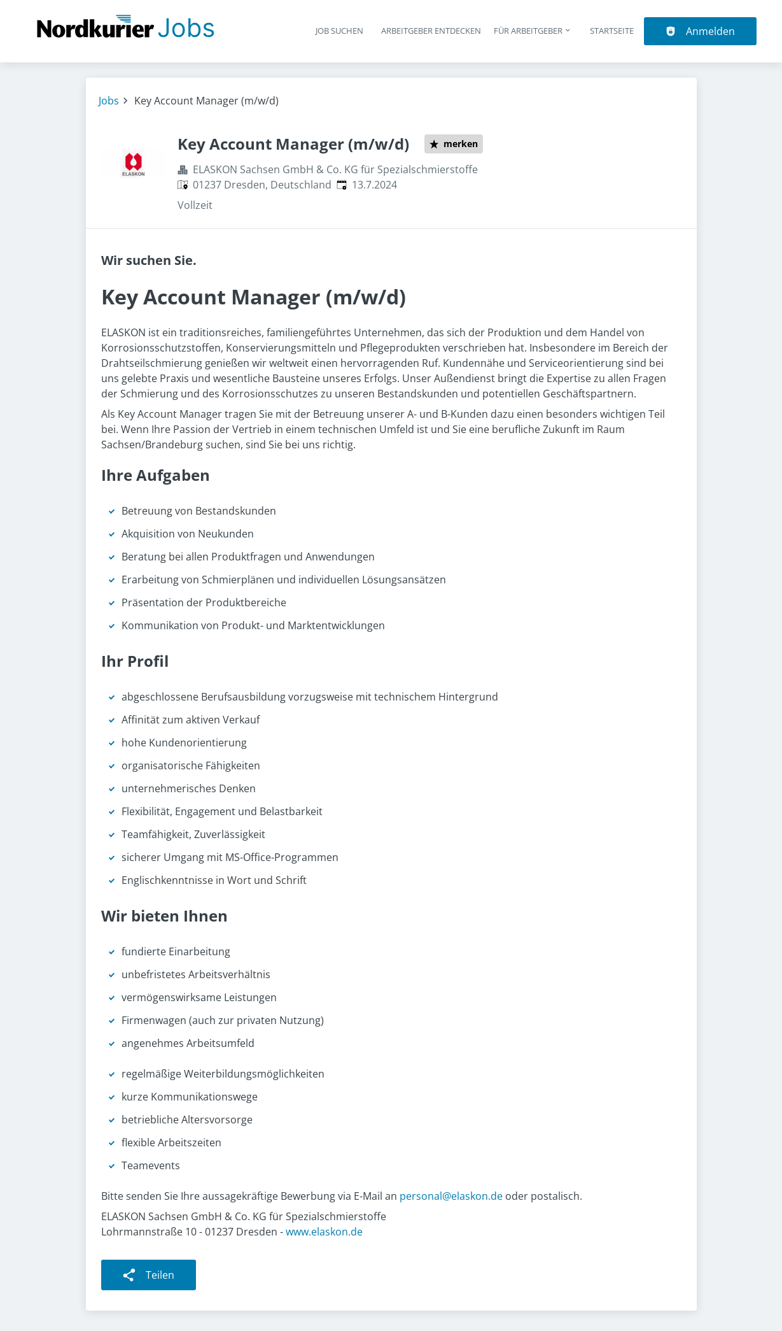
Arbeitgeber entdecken (431, 30)
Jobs (109, 101)
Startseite (612, 30)
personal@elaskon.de (451, 1196)
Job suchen (339, 30)
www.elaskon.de (324, 1232)
